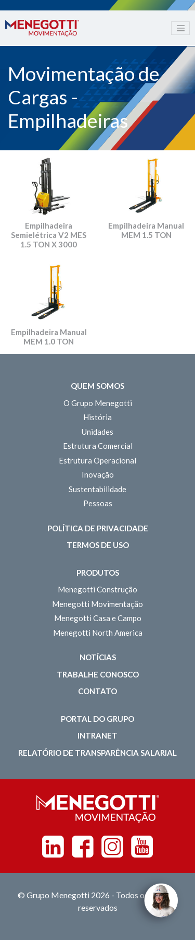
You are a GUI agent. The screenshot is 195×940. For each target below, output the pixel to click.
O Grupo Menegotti (97, 403)
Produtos (97, 572)
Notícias (98, 657)
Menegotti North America (97, 632)
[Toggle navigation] (180, 28)
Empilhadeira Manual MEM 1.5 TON (146, 230)
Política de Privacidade (97, 528)
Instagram (112, 847)
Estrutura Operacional (97, 460)
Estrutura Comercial (98, 445)
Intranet (97, 735)
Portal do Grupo (97, 718)
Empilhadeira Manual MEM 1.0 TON (49, 336)
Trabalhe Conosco (98, 674)
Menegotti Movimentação (97, 604)
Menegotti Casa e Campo (97, 618)
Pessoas (97, 503)
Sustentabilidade (97, 489)
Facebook (83, 847)
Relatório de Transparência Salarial (97, 752)
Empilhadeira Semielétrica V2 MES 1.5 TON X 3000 (48, 235)
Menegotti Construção (97, 589)
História (97, 417)
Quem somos (97, 385)
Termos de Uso (98, 545)
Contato (97, 691)
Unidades (97, 431)
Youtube (142, 847)
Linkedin (53, 847)
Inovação (98, 474)
